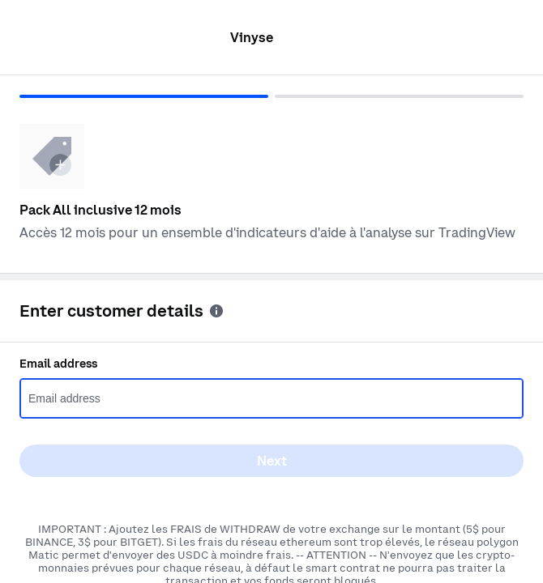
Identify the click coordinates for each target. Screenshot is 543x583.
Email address (58, 363)
